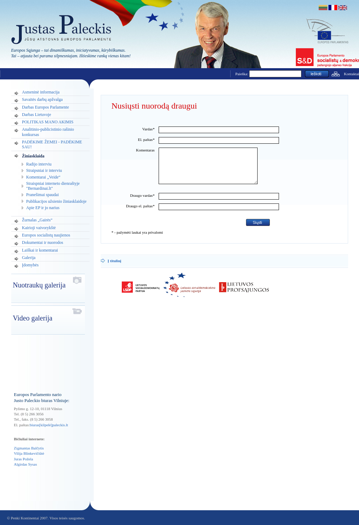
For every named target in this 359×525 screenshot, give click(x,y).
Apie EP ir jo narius (43, 207)
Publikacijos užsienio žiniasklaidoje (56, 201)
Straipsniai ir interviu (44, 170)
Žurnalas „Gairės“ (37, 220)
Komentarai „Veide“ (43, 177)
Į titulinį (114, 268)
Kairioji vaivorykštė (39, 227)
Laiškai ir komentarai (40, 250)
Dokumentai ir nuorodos (42, 242)
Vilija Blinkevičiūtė (29, 453)
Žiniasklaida (33, 156)
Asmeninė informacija (41, 92)
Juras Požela (23, 459)
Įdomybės (30, 264)
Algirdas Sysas (25, 464)
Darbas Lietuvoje (36, 114)
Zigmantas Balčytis (29, 448)
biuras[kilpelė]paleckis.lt (49, 425)
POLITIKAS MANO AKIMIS (48, 121)
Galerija (29, 257)
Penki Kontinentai (25, 518)
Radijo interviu (39, 164)
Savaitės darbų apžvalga (42, 99)
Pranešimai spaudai (42, 194)
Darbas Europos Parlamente (45, 107)
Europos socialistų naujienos (46, 235)
